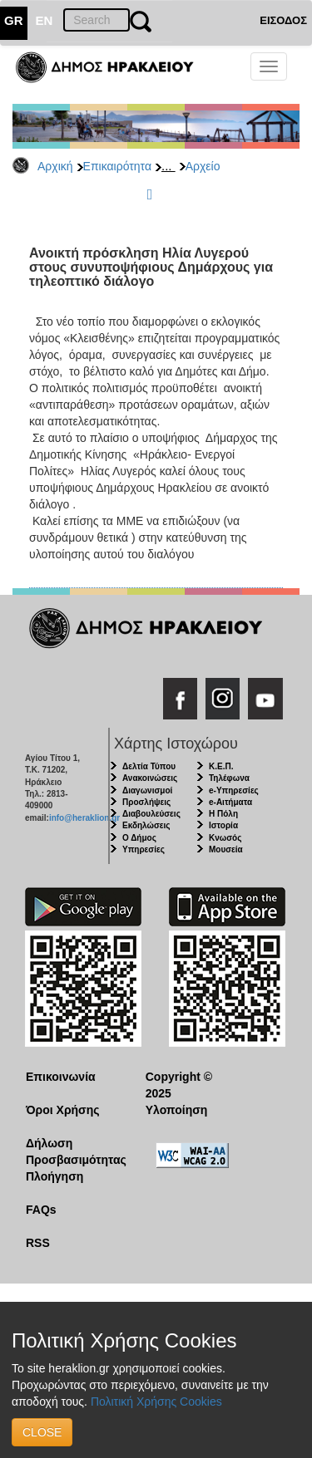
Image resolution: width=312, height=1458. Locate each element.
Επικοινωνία (61, 1076)
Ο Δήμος (139, 837)
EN (44, 20)
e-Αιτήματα (230, 802)
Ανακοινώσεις (149, 778)
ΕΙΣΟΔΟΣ (283, 20)
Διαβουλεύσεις (151, 813)
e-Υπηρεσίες (234, 790)
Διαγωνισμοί (147, 790)
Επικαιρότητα (117, 166)
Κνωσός (225, 837)
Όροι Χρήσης (63, 1110)
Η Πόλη (223, 813)
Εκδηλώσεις (146, 825)
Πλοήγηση (54, 1176)
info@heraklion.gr (84, 817)
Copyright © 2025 (179, 1085)
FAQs (41, 1209)
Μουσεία (226, 849)
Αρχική (55, 166)
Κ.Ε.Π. (221, 766)
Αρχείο (203, 166)
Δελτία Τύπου (149, 766)
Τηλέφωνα (229, 778)
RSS (38, 1242)
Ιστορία (223, 825)
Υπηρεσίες (143, 849)
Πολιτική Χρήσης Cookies (156, 1401)
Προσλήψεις (146, 802)
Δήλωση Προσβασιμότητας (73, 1151)
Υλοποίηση (177, 1110)
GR (13, 20)
